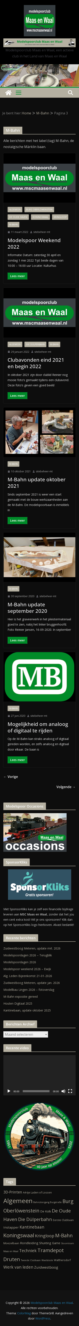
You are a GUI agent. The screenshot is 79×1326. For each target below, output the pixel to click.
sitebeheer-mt (41, 232)
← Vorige (10, 776)
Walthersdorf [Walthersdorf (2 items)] (62, 1260)
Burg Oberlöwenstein (39, 209)
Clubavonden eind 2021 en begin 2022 (36, 363)
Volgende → (66, 787)
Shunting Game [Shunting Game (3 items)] (49, 1243)
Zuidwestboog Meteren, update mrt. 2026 (31, 948)
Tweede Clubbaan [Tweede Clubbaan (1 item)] (31, 1260)
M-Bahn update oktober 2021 (37, 482)
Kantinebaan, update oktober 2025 (27, 1010)
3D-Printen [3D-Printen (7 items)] (12, 1192)
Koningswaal (40, 217)
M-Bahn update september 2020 (27, 607)
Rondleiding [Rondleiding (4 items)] (29, 1243)
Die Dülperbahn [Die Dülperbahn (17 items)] (35, 1219)
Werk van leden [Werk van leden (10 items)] (18, 1267)
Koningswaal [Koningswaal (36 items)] (18, 1235)
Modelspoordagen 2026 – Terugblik (27, 955)
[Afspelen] (9, 1091)
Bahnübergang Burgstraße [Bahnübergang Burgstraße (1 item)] (47, 1202)
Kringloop (60, 217)
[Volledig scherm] (70, 1091)
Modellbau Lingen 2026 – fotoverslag (28, 990)
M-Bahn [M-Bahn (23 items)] (64, 1235)
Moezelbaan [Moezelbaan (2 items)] (11, 1243)
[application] (39, 1075)
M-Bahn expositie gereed (20, 997)
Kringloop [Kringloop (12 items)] (44, 1236)
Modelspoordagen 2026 (19, 962)
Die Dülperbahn (35, 344)
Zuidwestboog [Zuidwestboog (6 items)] (46, 1267)
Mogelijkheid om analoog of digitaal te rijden (38, 727)
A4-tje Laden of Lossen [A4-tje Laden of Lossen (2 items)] (37, 1192)
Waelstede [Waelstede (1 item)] (47, 1260)
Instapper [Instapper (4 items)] (11, 1227)
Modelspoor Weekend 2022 (34, 243)
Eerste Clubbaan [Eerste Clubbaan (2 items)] (63, 1220)
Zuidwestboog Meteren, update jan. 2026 (31, 983)
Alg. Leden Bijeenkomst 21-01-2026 (27, 976)
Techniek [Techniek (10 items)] (28, 1250)
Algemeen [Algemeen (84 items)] (17, 1201)
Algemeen (15, 209)
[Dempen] (63, 1091)
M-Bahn (13, 224)
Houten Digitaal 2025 (17, 1003)
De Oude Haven (18, 217)
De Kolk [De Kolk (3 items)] (45, 1211)
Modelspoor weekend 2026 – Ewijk (27, 969)
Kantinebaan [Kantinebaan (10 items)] (32, 1227)
